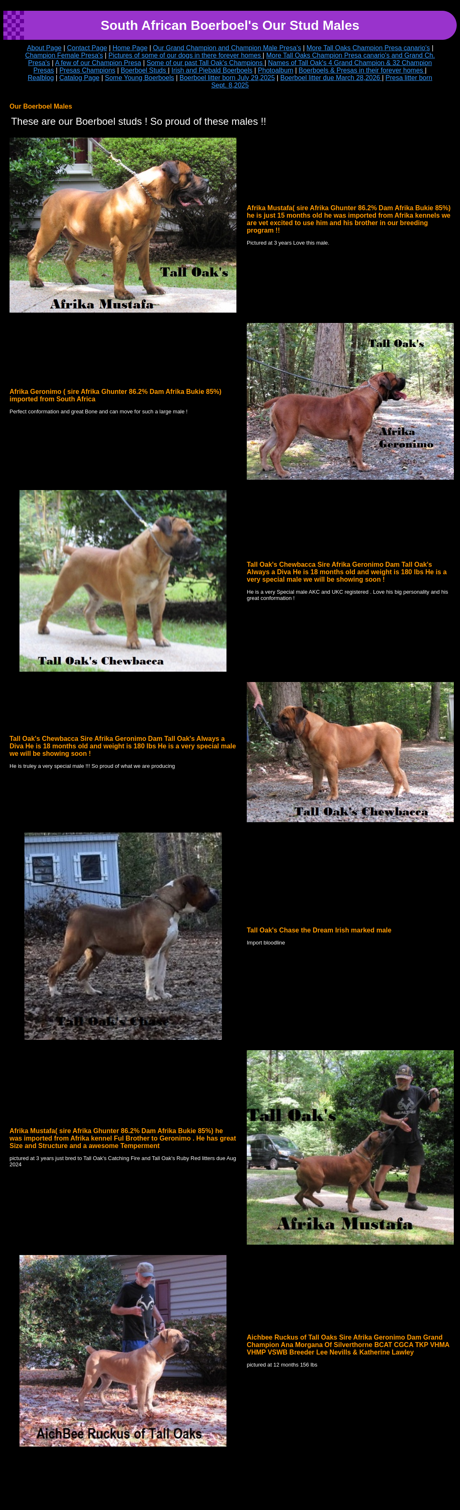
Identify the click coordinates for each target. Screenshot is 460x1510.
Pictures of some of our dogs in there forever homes (185, 55)
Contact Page (87, 47)
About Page (44, 47)
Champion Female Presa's (64, 55)
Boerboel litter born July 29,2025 (227, 77)
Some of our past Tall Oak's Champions (206, 62)
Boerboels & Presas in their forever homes (362, 70)
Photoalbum (275, 70)
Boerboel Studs (144, 70)
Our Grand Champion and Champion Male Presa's (227, 47)
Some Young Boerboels (139, 77)
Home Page (130, 47)
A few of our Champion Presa (98, 62)
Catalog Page (79, 77)
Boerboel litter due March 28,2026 (331, 77)
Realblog (41, 77)
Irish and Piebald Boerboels (212, 70)
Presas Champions (87, 70)
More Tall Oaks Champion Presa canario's (368, 47)
